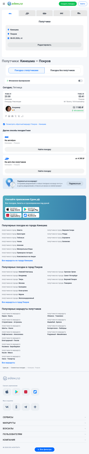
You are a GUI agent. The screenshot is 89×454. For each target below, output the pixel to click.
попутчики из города (17, 272)
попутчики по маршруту (11, 315)
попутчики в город (12, 230)
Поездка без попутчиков (62, 70)
